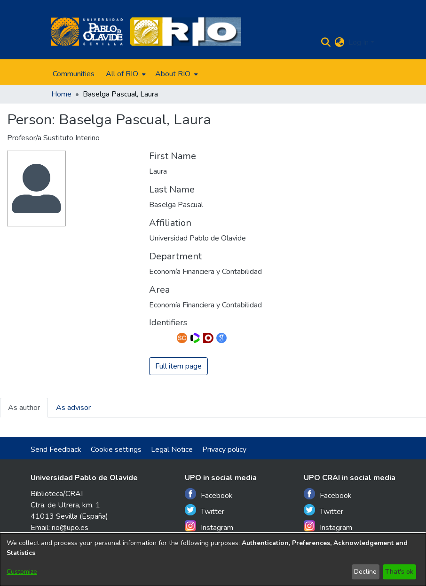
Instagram (209, 526)
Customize (22, 571)
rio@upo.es (70, 527)
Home (61, 94)
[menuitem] (125, 74)
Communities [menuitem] (74, 74)
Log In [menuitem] (358, 42)
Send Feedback (56, 449)
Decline (365, 571)
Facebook (209, 494)
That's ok (399, 571)
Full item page (178, 366)
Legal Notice (172, 449)
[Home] (87, 31)
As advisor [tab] (73, 407)
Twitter (204, 510)
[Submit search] (326, 42)
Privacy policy (224, 449)
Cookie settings (116, 449)
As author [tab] (24, 407)
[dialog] (213, 559)
